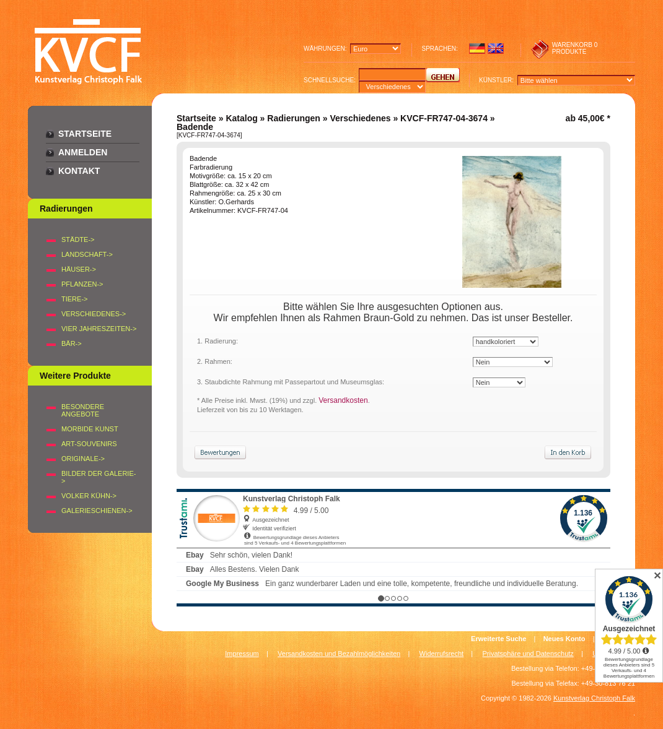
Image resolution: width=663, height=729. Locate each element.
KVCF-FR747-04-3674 (444, 118)
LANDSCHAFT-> (87, 254)
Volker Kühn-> (88, 495)
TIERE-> (74, 299)
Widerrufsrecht (441, 653)
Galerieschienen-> (97, 510)
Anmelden (82, 152)
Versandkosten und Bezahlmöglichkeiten (339, 653)
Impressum (241, 653)
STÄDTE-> (77, 239)
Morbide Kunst (89, 429)
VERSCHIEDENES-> (93, 313)
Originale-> (83, 458)
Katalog (241, 118)
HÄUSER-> (78, 269)
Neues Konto (564, 638)
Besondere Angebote (82, 410)
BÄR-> (71, 343)
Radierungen (293, 118)
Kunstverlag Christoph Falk (594, 698)
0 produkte (575, 48)
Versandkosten (342, 400)
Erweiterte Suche (498, 638)
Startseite (85, 134)
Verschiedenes (360, 118)
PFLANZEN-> (82, 284)
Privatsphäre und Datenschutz (528, 653)
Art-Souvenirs (89, 443)
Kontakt (79, 171)
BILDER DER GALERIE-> (98, 477)
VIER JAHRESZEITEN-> (98, 328)
